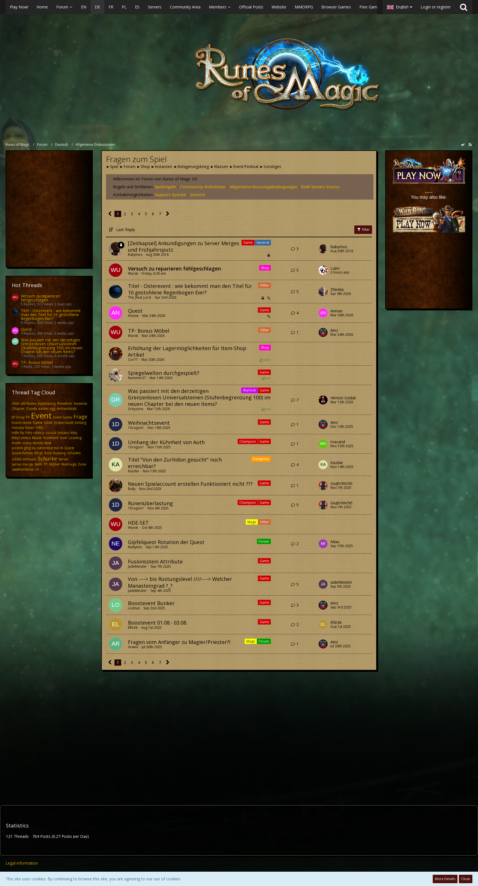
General (262, 242)
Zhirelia (337, 290)
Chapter (18, 408)
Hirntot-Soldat (343, 398)
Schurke (47, 458)
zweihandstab (23, 469)
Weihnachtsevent (149, 422)
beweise (80, 403)
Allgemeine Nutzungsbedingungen (263, 186)
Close (465, 878)
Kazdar (133, 471)
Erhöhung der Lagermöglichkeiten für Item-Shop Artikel (187, 351)
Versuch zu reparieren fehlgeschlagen (40, 298)
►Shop (143, 166)
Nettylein (135, 547)
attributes (28, 403)
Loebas (134, 608)
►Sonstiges (270, 166)
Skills (38, 464)
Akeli (15, 403)
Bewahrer (65, 403)
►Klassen (219, 166)
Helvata (18, 427)
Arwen (133, 647)
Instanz (63, 432)
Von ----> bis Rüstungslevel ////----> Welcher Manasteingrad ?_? (180, 582)
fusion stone (21, 422)
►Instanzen (162, 166)
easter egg (47, 408)
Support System (170, 194)
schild (16, 459)
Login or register (436, 7)
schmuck (29, 459)
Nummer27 (137, 377)
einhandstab (67, 408)
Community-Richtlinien (203, 186)
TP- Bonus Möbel (37, 362)
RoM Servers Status (320, 186)
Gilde (48, 422)
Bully (132, 488)
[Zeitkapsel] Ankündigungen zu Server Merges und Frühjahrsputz (183, 246)
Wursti (133, 273)
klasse (37, 437)
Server (63, 459)
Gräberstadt (63, 422)
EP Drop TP (21, 417)
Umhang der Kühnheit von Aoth (166, 442)
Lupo (335, 268)
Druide (31, 408)
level (63, 437)
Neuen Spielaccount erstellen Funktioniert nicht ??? (190, 483)
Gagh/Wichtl (341, 483)
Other (264, 285)
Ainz (334, 330)
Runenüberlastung (150, 503)
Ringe (38, 453)
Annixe (133, 315)
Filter (363, 229)
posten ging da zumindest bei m (37, 448)
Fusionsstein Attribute (155, 561)
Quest (26, 329)
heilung (80, 422)
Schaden (74, 453)
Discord (197, 194)
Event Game (62, 417)
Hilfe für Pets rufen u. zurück (34, 432)
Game (37, 422)
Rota (48, 453)
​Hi (37, 469)
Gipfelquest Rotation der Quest (166, 542)
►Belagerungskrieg (191, 166)
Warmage (68, 464)
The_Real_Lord (139, 297)
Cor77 (133, 359)
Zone (82, 464)
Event (41, 415)
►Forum (128, 166)
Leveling (75, 437)
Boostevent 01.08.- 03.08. (157, 622)
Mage (251, 522)
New (47, 442)
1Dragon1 (136, 427)
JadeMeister (137, 566)
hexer (29, 427)
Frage (80, 416)
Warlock (249, 390)
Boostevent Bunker (151, 603)
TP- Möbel (52, 464)
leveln (16, 442)
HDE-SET (138, 522)
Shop (265, 267)
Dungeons (261, 459)
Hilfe (39, 427)
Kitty (73, 432)
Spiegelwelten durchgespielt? (163, 373)
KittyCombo (21, 437)
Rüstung (59, 453)
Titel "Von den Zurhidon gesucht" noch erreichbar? (175, 462)
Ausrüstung (47, 403)
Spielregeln (165, 186)
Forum (264, 541)
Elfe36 (132, 627)
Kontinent (50, 437)
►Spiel (112, 166)
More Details (445, 878)
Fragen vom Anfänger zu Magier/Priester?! (179, 642)
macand (337, 442)
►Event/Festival (243, 166)
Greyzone (135, 408)
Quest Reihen (22, 453)
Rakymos (135, 254)
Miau (334, 542)
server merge (22, 464)
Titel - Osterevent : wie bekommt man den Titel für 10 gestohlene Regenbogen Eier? (51, 314)
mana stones (32, 442)
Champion (247, 441)
